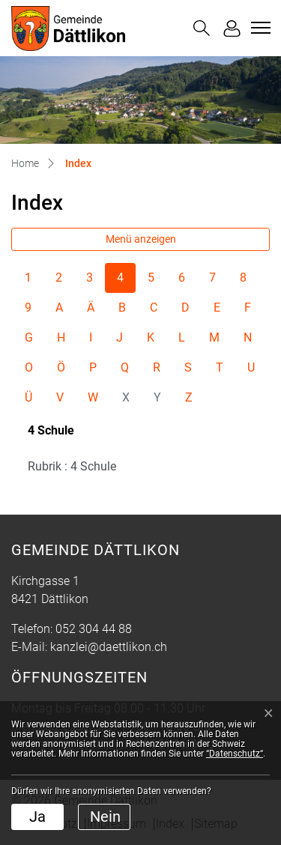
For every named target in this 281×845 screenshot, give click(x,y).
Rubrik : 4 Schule (72, 466)
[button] (202, 28)
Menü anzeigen (141, 239)
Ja (37, 817)
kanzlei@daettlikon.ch (108, 647)
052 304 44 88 (93, 629)
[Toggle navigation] (258, 27)
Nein (105, 817)
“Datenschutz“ (234, 753)
